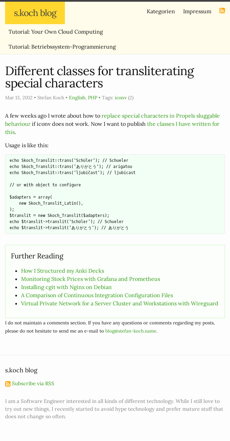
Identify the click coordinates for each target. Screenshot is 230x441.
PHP (92, 98)
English (77, 98)
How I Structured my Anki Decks (62, 270)
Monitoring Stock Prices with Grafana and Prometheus (90, 278)
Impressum (197, 11)
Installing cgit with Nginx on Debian (66, 287)
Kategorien (161, 11)
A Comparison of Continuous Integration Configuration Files (97, 295)
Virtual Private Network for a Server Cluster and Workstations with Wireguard (119, 303)
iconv (121, 98)
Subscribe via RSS (29, 383)
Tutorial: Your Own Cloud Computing (55, 31)
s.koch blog (35, 12)
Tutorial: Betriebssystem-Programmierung (62, 46)
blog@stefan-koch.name (130, 331)
